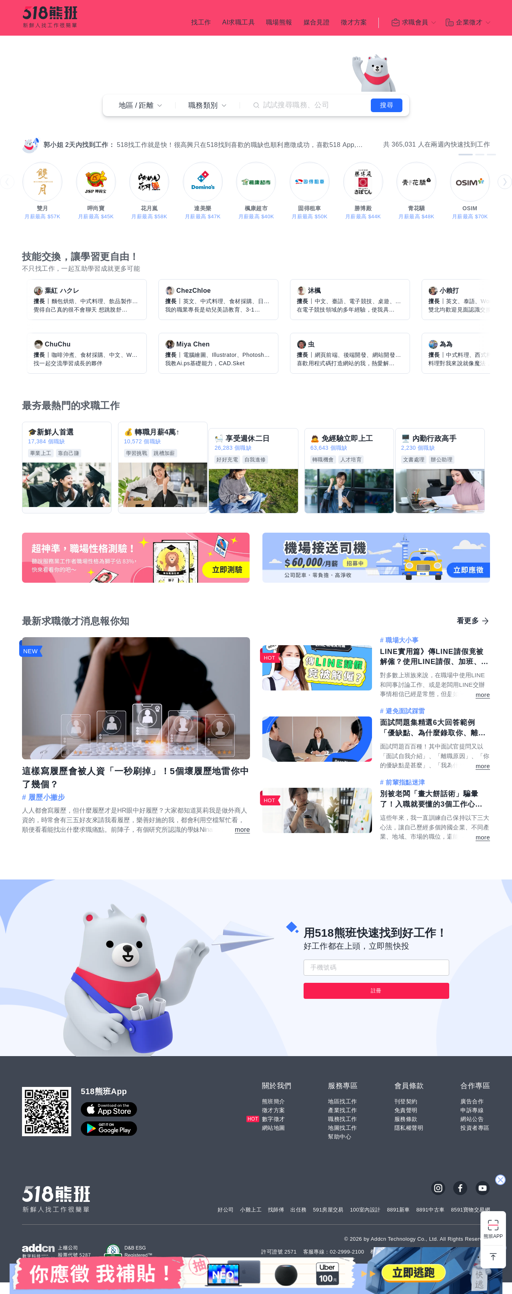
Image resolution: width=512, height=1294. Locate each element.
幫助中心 (339, 1148)
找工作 (201, 24)
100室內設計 (365, 1222)
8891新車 (398, 1222)
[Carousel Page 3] (491, 154)
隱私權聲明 (408, 1140)
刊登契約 (406, 1113)
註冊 (376, 1003)
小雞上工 (251, 1222)
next (505, 182)
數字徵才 (273, 1131)
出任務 (298, 1222)
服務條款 (406, 1131)
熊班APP (493, 1236)
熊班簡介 (273, 1113)
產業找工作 (342, 1122)
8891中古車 (430, 1222)
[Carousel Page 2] (479, 154)
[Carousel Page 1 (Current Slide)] (465, 154)
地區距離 (140, 103)
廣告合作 (472, 1113)
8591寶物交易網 (470, 1222)
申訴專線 (472, 1122)
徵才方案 (354, 24)
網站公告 (472, 1131)
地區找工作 (342, 1113)
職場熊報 (279, 24)
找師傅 (276, 1222)
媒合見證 (317, 24)
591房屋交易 (328, 1222)
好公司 (226, 1222)
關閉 (500, 1124)
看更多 (468, 611)
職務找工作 (342, 1131)
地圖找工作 (342, 1140)
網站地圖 (273, 1140)
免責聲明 (406, 1122)
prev (7, 182)
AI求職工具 (238, 24)
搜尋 (377, 102)
